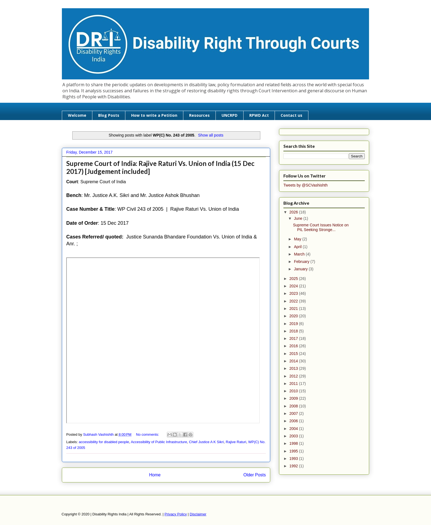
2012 (294, 376)
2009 (294, 398)
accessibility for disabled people (104, 442)
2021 (294, 308)
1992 (294, 466)
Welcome (77, 115)
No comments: (148, 434)
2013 (294, 368)
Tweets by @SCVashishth (305, 185)
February (302, 261)
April (298, 247)
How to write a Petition (154, 115)
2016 (294, 346)
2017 (294, 338)
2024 (294, 286)
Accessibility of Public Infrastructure (159, 442)
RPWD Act (259, 115)
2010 (294, 391)
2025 (294, 278)
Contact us (291, 115)
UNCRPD (229, 115)
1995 (294, 451)
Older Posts (255, 475)
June (298, 218)
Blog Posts (108, 115)
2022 (294, 301)
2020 (294, 316)
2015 (294, 353)
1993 (294, 458)
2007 (294, 413)
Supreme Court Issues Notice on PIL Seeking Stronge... (321, 227)
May (298, 239)
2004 (294, 428)
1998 (294, 443)
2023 (294, 293)
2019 (294, 323)
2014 (294, 361)
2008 (294, 406)
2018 (294, 331)
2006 (294, 421)
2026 (294, 212)
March (300, 254)
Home (155, 475)
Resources (199, 115)
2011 (294, 383)
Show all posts (210, 135)
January (301, 269)
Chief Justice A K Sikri (206, 442)
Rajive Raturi (236, 442)
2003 (294, 436)
